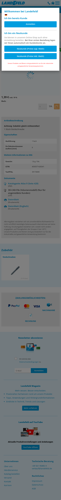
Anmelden (30, 24)
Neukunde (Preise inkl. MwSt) (30, 56)
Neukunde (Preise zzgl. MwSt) (30, 48)
